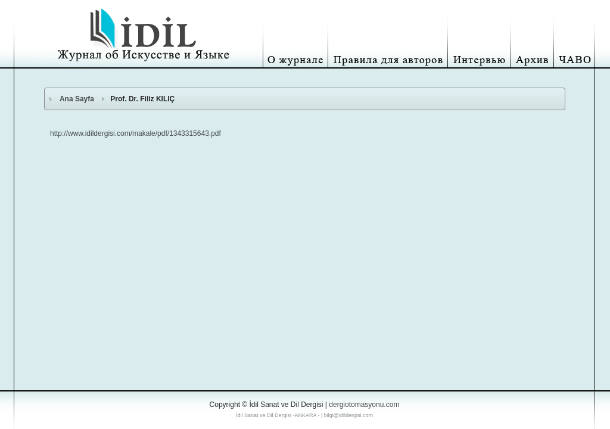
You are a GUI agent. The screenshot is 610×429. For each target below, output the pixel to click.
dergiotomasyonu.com (364, 404)
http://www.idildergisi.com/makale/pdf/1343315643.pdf (135, 133)
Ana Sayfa (77, 99)
